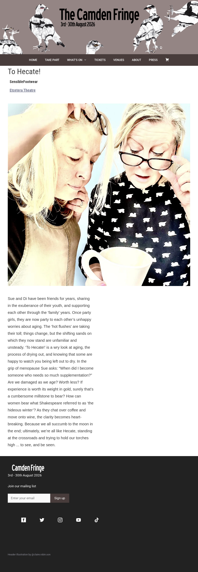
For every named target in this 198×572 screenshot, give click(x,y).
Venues (118, 60)
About (136, 60)
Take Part (52, 60)
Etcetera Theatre (23, 90)
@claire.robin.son (41, 554)
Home (33, 60)
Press (153, 60)
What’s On (78, 60)
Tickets (100, 60)
